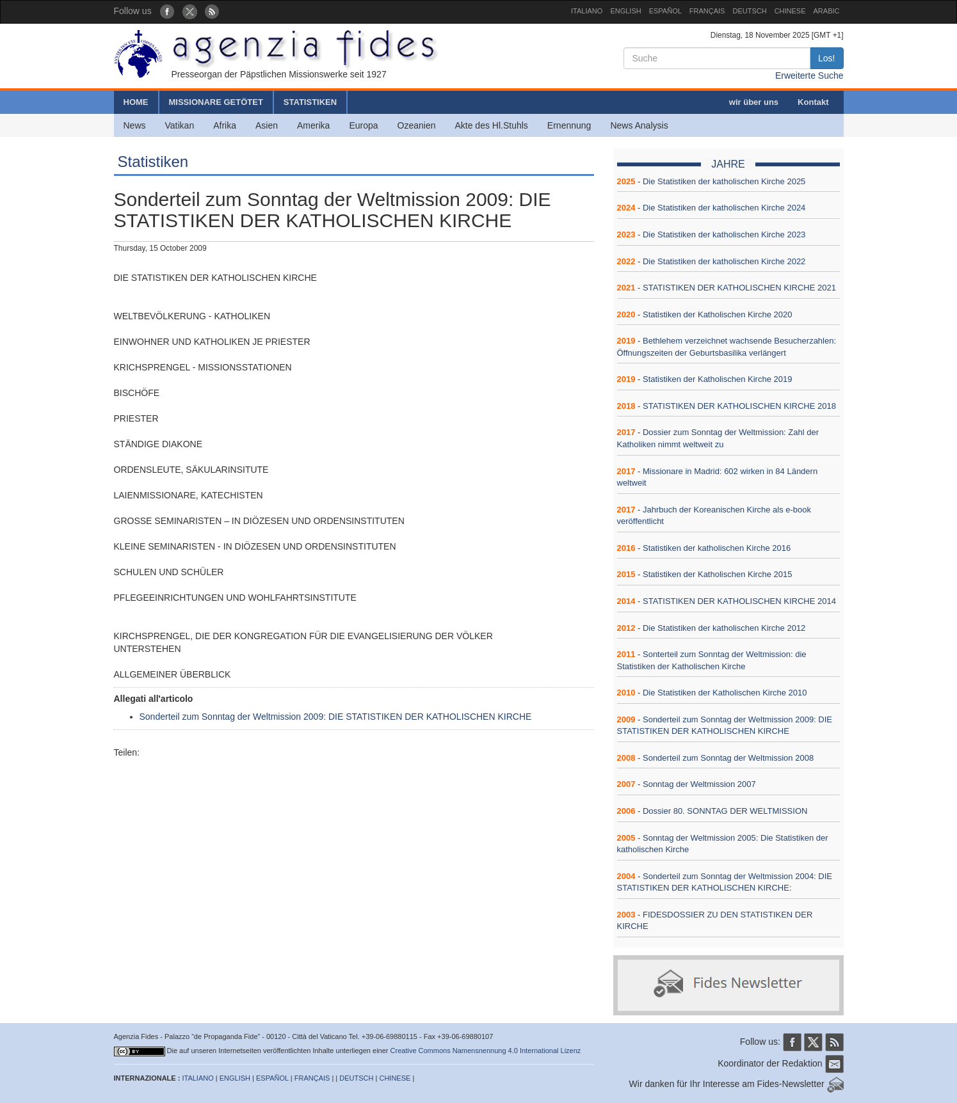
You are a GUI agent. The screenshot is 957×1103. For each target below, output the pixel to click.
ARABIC (827, 11)
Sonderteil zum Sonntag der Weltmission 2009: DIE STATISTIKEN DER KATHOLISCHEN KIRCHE (336, 716)
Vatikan (180, 125)
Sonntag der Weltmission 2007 (699, 784)
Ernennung (569, 125)
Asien (266, 125)
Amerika (313, 125)
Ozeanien (417, 125)
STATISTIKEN (310, 102)
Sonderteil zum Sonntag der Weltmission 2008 (728, 758)
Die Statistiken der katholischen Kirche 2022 (724, 261)
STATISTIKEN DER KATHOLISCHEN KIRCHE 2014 (739, 601)
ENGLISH (625, 11)
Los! (826, 58)
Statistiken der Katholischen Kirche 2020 (717, 314)
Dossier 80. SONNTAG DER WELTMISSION (725, 811)
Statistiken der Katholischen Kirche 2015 (717, 574)
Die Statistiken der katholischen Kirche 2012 (724, 628)
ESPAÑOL (665, 11)
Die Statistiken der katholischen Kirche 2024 (724, 207)
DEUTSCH (749, 11)
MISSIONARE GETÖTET (216, 102)
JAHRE (727, 164)
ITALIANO (586, 11)
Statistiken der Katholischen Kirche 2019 (717, 379)
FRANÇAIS (707, 11)
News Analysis (639, 125)
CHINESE (790, 11)
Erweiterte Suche (809, 75)
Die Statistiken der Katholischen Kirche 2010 (725, 692)
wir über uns (753, 102)
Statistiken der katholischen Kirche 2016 (717, 548)
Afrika (224, 125)
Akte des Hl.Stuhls (490, 125)
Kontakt (813, 102)
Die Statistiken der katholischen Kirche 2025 (724, 181)
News (135, 125)
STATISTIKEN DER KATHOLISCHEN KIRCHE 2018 (739, 406)
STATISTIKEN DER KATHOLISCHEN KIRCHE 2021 (739, 287)
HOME (136, 102)
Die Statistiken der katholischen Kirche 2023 (724, 234)
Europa (363, 125)
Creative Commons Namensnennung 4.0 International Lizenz (485, 1050)
